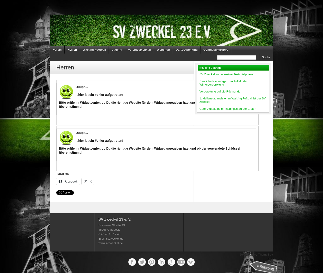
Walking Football (94, 49)
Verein (57, 49)
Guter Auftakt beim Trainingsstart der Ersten (227, 108)
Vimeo (191, 262)
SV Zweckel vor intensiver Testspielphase (226, 74)
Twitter (142, 262)
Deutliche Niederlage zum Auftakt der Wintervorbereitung (223, 83)
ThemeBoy (265, 254)
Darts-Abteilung (187, 49)
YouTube (181, 262)
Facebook (132, 262)
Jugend (117, 49)
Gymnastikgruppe (215, 49)
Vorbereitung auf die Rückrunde (219, 91)
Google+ (171, 262)
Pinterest (152, 262)
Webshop (163, 49)
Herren (72, 49)
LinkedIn (161, 262)
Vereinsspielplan (139, 49)
